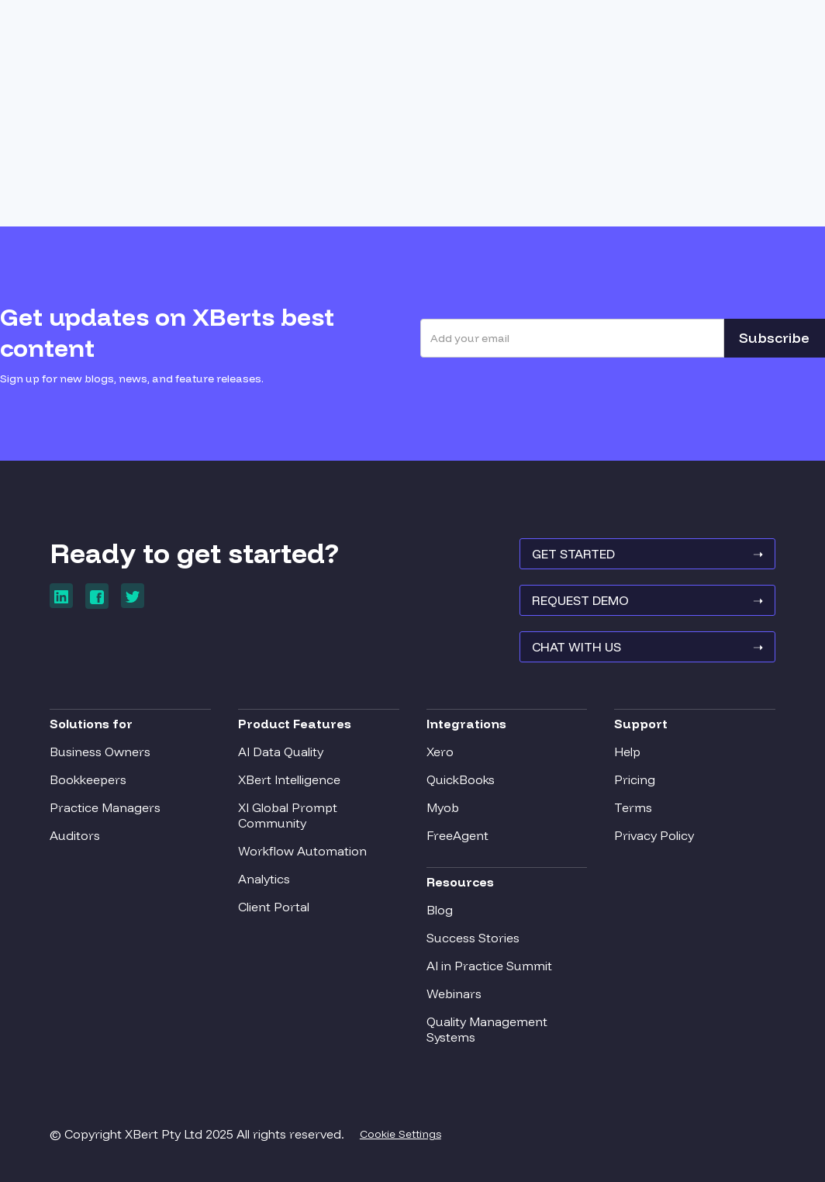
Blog (439, 910)
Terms (633, 807)
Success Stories (473, 937)
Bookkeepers (88, 779)
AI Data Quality (280, 751)
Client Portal (273, 906)
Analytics (264, 878)
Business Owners (100, 751)
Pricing (634, 779)
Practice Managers (105, 807)
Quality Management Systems (486, 1029)
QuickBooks (460, 779)
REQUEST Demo (647, 600)
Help (627, 751)
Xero (440, 751)
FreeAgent (457, 835)
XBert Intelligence (289, 779)
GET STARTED (647, 554)
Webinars (454, 993)
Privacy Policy (654, 835)
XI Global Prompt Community (287, 815)
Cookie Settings (400, 1134)
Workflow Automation (302, 851)
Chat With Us (647, 647)
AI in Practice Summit (489, 965)
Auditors (75, 835)
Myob (442, 807)
